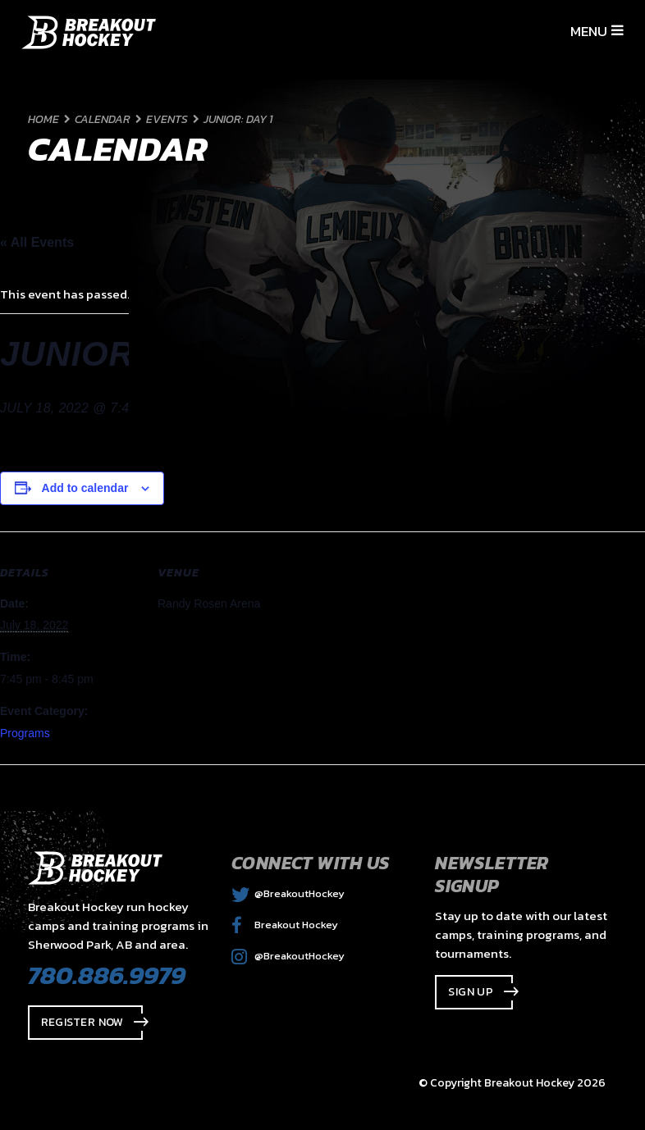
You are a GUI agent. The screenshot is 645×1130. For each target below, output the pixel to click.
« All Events (37, 242)
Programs (25, 733)
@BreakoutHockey (288, 893)
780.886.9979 (106, 975)
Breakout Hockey (284, 924)
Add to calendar (85, 487)
